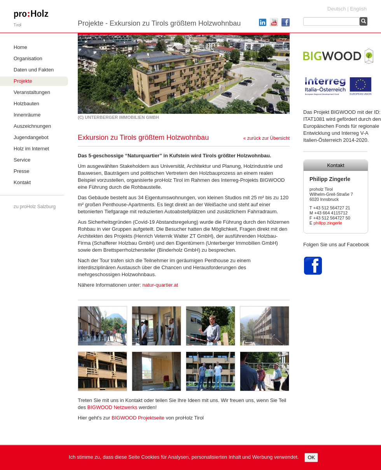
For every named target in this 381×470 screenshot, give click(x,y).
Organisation (28, 58)
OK (311, 457)
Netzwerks (112, 407)
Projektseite (138, 418)
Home (20, 47)
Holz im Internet (31, 148)
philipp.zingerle (327, 223)
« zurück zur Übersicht (266, 138)
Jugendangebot (31, 137)
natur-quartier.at (160, 285)
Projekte (23, 81)
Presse (21, 171)
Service (22, 160)
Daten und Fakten (34, 70)
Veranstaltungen (32, 92)
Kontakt (22, 182)
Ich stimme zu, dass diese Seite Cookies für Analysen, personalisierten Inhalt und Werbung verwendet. (184, 457)
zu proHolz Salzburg (35, 206)
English (358, 9)
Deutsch (336, 9)
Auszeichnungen (32, 126)
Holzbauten (26, 103)
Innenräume (27, 115)
